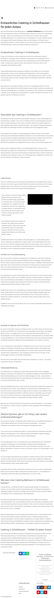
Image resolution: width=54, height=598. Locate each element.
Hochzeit (25, 265)
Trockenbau (45, 579)
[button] (27, 18)
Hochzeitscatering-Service (24, 275)
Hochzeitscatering (16, 260)
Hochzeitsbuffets (33, 77)
